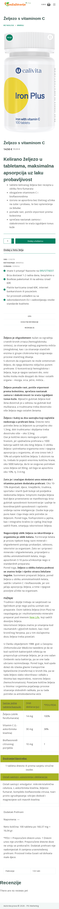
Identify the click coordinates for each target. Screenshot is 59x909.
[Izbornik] (54, 4)
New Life (34, 617)
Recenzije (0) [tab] (29, 328)
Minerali (20, 263)
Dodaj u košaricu (35, 241)
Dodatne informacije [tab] (29, 322)
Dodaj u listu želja (13, 250)
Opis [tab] (29, 316)
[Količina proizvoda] (9, 241)
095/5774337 (47, 270)
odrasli (16, 266)
